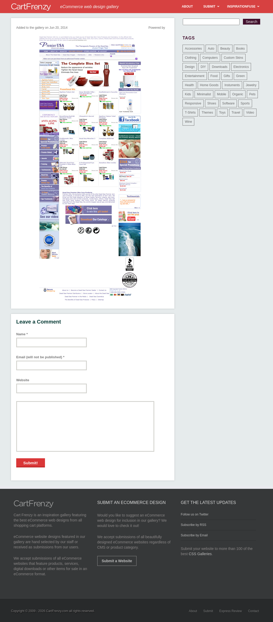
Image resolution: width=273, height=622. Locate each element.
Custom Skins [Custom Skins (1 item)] (233, 58)
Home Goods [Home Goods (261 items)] (209, 85)
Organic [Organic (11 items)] (237, 94)
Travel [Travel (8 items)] (235, 112)
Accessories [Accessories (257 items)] (193, 48)
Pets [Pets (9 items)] (252, 94)
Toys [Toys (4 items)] (222, 112)
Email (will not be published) (40, 357)
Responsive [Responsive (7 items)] (193, 103)
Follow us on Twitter (194, 514)
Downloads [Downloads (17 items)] (219, 67)
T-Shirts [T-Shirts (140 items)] (190, 112)
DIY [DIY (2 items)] (203, 67)
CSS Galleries (200, 554)
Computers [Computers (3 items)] (210, 58)
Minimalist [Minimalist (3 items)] (204, 94)
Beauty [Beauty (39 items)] (225, 48)
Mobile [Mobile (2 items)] (221, 94)
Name (22, 334)
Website (22, 380)
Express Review (230, 611)
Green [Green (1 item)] (240, 76)
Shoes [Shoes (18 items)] (211, 103)
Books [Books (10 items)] (240, 48)
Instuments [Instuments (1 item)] (232, 85)
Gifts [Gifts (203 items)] (227, 76)
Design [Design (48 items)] (190, 67)
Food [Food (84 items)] (214, 76)
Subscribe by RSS (193, 525)
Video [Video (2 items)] (250, 112)
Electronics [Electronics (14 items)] (241, 67)
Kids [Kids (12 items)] (188, 94)
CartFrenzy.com (57, 611)
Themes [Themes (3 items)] (207, 112)
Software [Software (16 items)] (228, 103)
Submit (208, 611)
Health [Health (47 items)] (189, 85)
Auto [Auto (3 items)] (211, 48)
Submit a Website (117, 561)
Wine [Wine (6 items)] (188, 122)
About (193, 611)
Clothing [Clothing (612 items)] (190, 58)
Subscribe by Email (194, 535)
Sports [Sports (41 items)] (245, 103)
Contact (253, 611)
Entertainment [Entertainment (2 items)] (194, 76)
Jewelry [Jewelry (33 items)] (251, 85)
